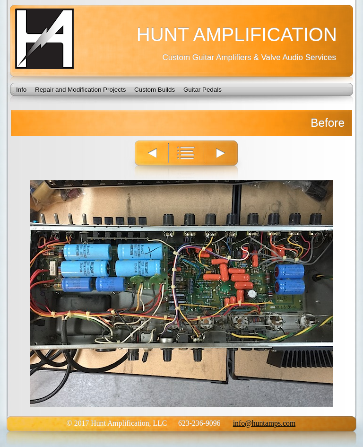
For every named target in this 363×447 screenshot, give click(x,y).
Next (227, 160)
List (187, 160)
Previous (147, 160)
